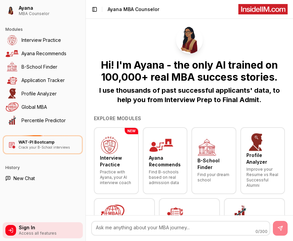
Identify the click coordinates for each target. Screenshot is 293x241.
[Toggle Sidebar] (85, 120)
